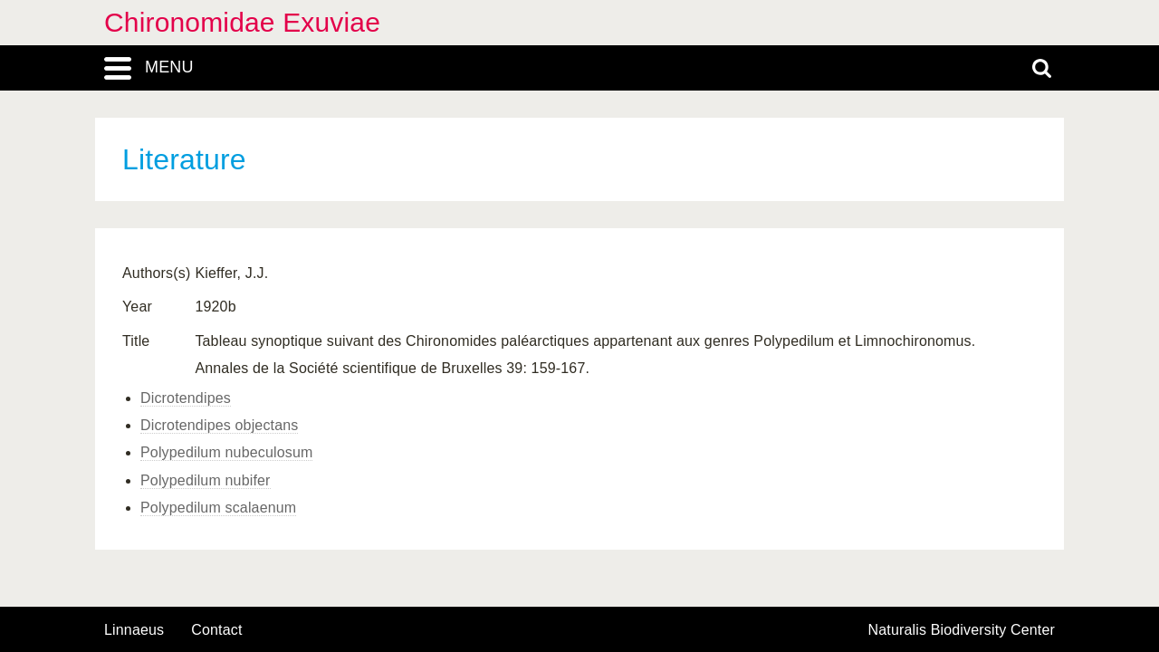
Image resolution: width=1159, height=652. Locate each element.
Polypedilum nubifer (205, 480)
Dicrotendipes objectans (219, 425)
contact (216, 630)
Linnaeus (134, 630)
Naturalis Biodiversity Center (962, 630)
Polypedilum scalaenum (218, 507)
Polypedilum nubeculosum (226, 452)
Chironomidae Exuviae (242, 22)
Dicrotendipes (185, 398)
